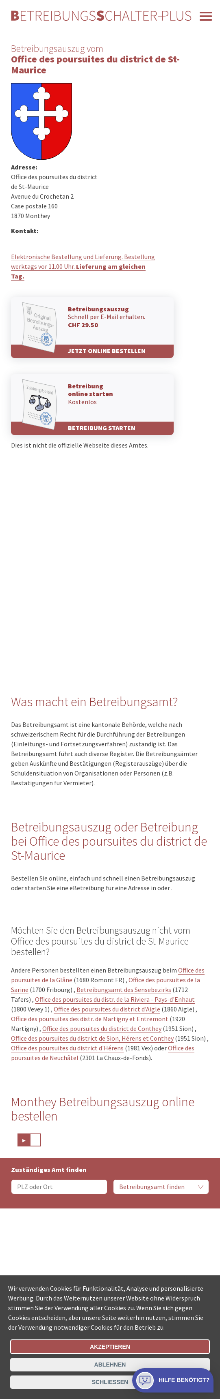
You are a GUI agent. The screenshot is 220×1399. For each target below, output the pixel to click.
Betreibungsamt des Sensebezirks (123, 990)
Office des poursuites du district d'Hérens (67, 1048)
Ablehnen (110, 1364)
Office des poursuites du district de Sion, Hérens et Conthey (92, 1038)
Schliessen (110, 1382)
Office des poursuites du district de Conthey (101, 1028)
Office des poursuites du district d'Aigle (107, 1009)
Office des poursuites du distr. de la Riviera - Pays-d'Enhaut (115, 999)
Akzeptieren (110, 1346)
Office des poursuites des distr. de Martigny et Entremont (89, 1019)
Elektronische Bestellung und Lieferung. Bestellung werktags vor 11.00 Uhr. (83, 266)
